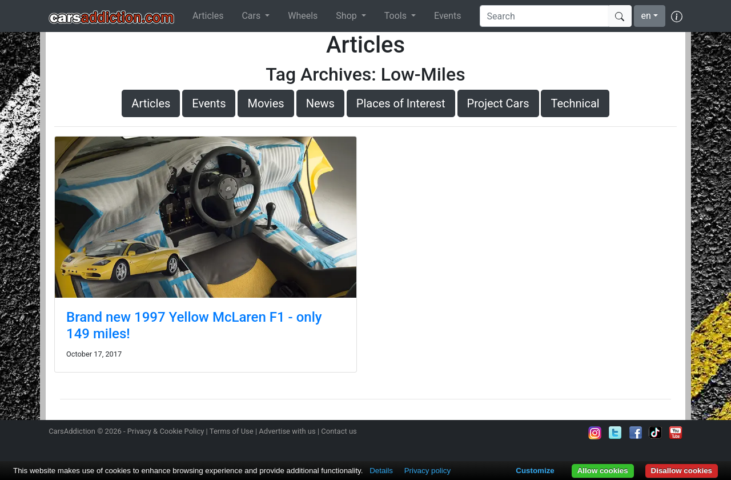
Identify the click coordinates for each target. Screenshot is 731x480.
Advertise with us (287, 431)
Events (447, 15)
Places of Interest (400, 103)
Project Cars (498, 103)
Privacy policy (427, 470)
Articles (207, 15)
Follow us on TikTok (655, 432)
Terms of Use (232, 431)
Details (381, 470)
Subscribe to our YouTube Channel (675, 432)
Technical (575, 103)
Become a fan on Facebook (635, 432)
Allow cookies (602, 470)
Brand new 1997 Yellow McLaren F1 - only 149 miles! (194, 325)
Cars (252, 15)
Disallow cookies (681, 470)
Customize (535, 470)
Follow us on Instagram (595, 432)
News (320, 103)
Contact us (339, 431)
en (646, 15)
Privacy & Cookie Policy (165, 431)
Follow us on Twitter (615, 432)
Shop (347, 15)
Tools (396, 15)
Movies (265, 103)
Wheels (303, 15)
